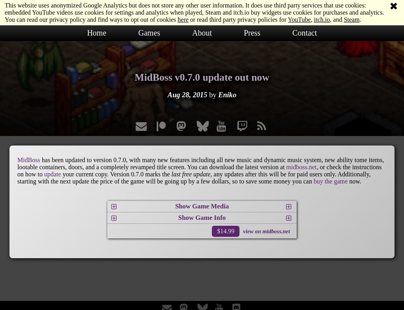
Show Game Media (202, 206)
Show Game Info (202, 217)
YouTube (299, 19)
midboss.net (301, 167)
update (52, 174)
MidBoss (28, 160)
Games (149, 32)
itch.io (322, 19)
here (183, 19)
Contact (304, 32)
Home (97, 32)
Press (252, 32)
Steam (351, 19)
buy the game (331, 181)
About (202, 32)
